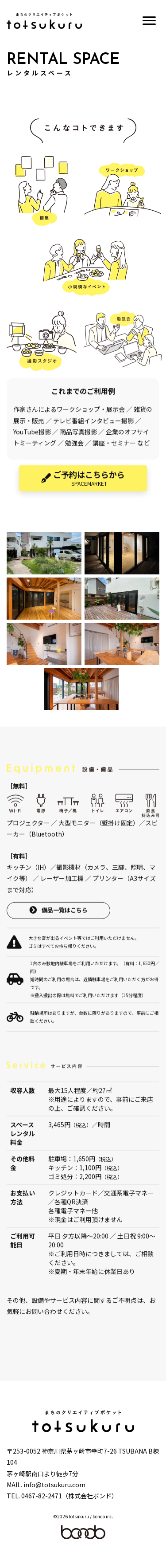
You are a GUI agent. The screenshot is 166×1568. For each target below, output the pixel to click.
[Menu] (149, 20)
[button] (83, 490)
